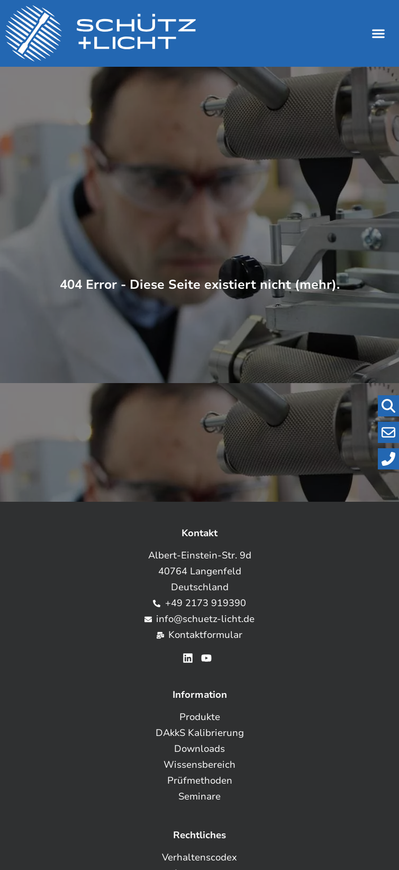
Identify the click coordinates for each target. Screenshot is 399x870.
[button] (378, 33)
